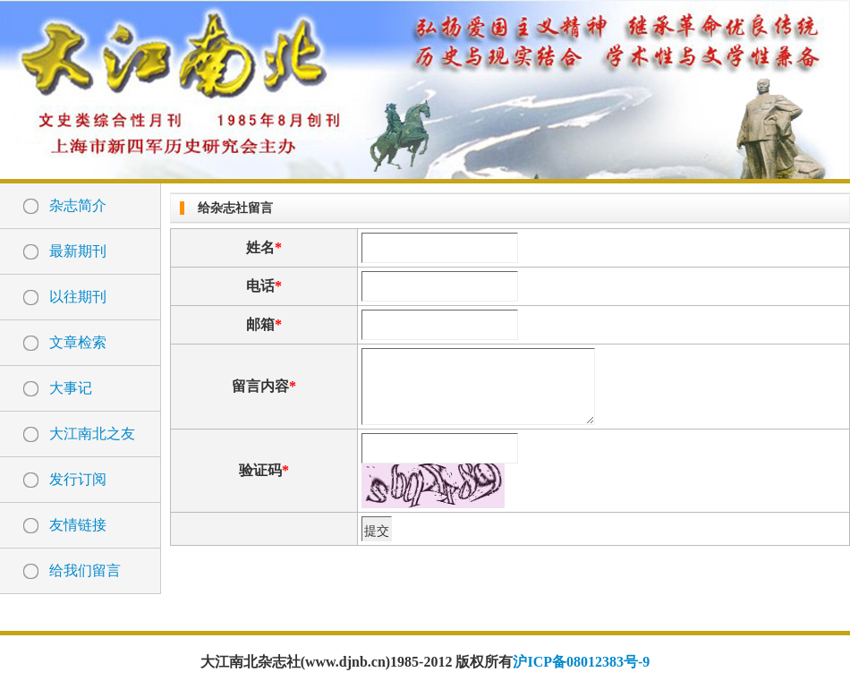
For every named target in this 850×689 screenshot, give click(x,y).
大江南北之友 (92, 433)
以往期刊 (77, 296)
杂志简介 (77, 205)
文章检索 (77, 342)
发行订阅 (77, 479)
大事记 (70, 388)
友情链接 (77, 524)
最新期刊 (77, 251)
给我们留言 (85, 570)
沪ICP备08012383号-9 (581, 661)
